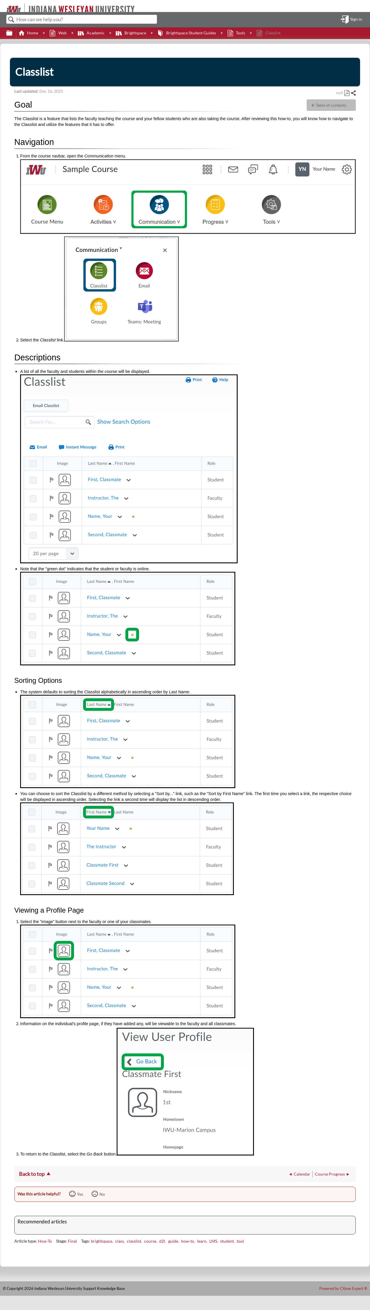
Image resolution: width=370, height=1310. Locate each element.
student (227, 1241)
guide (173, 1241)
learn (201, 1241)
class (119, 1241)
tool (240, 1241)
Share (353, 93)
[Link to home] (3, 5)
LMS (213, 1241)
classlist (134, 1241)
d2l (162, 1241)
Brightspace (131, 32)
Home (28, 32)
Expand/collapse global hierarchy (13, 33)
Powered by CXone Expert (343, 1288)
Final (72, 1241)
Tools (236, 32)
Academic (92, 32)
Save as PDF (347, 93)
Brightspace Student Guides (187, 32)
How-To (45, 1241)
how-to (187, 1241)
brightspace (101, 1241)
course (150, 1241)
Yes (80, 1194)
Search (11, 19)
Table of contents (331, 105)
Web (58, 32)
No (102, 1194)
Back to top (32, 1174)
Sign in (356, 19)
